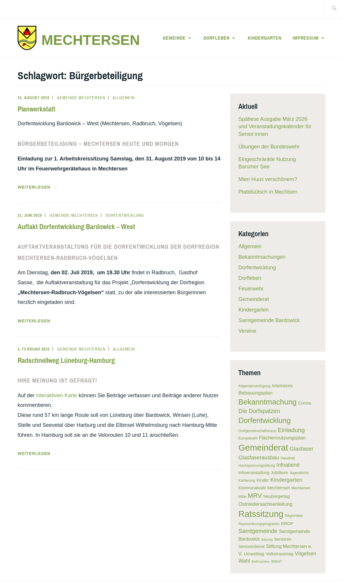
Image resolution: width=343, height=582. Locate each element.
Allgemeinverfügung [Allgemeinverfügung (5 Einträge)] (254, 386)
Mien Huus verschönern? (267, 179)
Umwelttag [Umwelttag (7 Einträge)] (254, 553)
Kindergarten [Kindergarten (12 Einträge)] (286, 480)
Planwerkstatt (36, 109)
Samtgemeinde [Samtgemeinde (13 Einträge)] (257, 531)
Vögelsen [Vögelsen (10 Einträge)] (305, 553)
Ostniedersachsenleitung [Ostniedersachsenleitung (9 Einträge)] (265, 504)
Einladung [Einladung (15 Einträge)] (291, 430)
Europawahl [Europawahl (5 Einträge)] (247, 438)
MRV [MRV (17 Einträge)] (255, 495)
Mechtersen (90, 40)
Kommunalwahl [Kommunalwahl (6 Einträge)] (252, 488)
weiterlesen (40, 187)
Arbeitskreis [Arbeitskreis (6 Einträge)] (282, 386)
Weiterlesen (34, 321)
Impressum (306, 38)
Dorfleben (216, 38)
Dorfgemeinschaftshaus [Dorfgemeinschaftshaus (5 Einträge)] (257, 431)
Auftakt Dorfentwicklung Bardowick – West (76, 226)
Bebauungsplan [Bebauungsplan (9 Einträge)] (255, 393)
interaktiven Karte (57, 395)
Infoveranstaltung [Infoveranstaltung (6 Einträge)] (253, 473)
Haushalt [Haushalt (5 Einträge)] (288, 458)
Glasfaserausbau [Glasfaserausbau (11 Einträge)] (258, 457)
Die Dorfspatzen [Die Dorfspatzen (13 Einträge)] (259, 411)
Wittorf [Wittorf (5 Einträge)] (276, 561)
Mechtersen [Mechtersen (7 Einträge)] (278, 487)
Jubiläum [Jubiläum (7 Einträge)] (279, 472)
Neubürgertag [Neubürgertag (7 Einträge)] (276, 496)
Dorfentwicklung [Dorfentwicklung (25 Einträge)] (264, 420)
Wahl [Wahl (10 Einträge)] (244, 561)
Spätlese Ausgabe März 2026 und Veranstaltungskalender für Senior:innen (274, 126)
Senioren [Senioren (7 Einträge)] (282, 539)
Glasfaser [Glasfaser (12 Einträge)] (301, 449)
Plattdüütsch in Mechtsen (267, 192)
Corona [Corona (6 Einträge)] (304, 403)
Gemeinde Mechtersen (81, 97)
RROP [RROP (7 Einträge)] (287, 523)
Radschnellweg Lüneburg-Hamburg (66, 360)
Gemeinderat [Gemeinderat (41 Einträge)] (263, 447)
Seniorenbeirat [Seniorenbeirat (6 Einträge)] (251, 546)
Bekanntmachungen (261, 257)
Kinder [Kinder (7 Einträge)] (263, 480)
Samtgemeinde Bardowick (269, 320)
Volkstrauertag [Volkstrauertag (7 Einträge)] (279, 553)
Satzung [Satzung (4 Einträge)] (267, 539)
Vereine (247, 331)
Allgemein (124, 97)
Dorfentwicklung (125, 215)
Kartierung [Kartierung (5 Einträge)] (246, 480)
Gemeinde (174, 38)
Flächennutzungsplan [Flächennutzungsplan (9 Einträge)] (282, 438)
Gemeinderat (253, 299)
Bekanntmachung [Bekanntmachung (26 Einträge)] (267, 402)
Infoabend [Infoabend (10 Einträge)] (287, 465)
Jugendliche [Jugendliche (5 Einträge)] (298, 473)
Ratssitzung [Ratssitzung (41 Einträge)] (260, 514)
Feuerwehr (251, 289)
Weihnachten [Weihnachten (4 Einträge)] (261, 561)
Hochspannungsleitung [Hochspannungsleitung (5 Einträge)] (256, 465)
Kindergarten (264, 38)
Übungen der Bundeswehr (269, 147)
